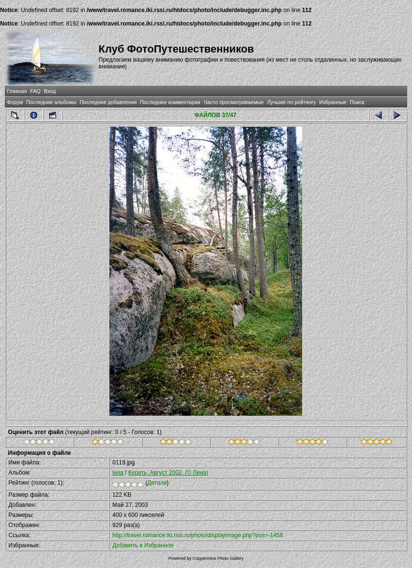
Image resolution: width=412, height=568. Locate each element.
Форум (15, 102)
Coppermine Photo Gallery (217, 558)
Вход (49, 91)
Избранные (332, 102)
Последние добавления (108, 102)
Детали (157, 482)
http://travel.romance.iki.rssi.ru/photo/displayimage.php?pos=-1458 (197, 535)
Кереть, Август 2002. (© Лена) (168, 472)
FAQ (35, 91)
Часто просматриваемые (234, 102)
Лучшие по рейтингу (291, 102)
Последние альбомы (51, 102)
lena (117, 472)
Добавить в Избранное (142, 545)
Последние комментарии (170, 102)
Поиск (357, 102)
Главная (17, 91)
